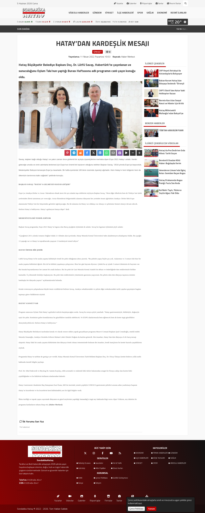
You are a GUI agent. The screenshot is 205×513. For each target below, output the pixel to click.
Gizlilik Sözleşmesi (120, 477)
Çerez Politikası (102, 477)
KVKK (80, 477)
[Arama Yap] (185, 3)
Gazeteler (99, 463)
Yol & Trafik (117, 463)
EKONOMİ (162, 12)
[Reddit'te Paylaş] (80, 153)
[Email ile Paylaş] (113, 153)
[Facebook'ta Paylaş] (87, 153)
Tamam (151, 508)
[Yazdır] (120, 153)
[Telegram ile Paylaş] (74, 153)
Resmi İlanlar (174, 3)
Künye (80, 482)
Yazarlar (118, 3)
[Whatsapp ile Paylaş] (106, 153)
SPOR (140, 12)
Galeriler (132, 3)
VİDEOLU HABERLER (79, 12)
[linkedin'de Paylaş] (100, 153)
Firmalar (108, 497)
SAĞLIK (150, 12)
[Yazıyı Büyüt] (139, 153)
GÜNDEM (97, 12)
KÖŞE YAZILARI (159, 458)
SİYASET (109, 12)
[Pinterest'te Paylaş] (67, 153)
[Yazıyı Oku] (126, 153)
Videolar (70, 497)
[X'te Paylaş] (93, 153)
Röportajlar (146, 3)
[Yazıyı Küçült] (133, 153)
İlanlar (159, 3)
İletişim (98, 482)
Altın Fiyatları (101, 468)
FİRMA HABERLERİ (160, 452)
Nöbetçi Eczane (84, 463)
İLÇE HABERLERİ (125, 12)
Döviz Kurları (118, 468)
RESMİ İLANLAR (178, 12)
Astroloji (81, 468)
